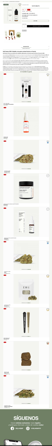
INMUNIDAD (6, 204)
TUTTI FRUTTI (36, 6)
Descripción (26, 46)
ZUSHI (5, 272)
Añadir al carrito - (38, 26)
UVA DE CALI (6, 305)
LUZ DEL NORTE (7, 171)
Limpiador (6, 137)
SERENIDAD (6, 238)
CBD (46, 54)
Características (26, 48)
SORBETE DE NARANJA (8, 406)
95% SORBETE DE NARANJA (9, 104)
